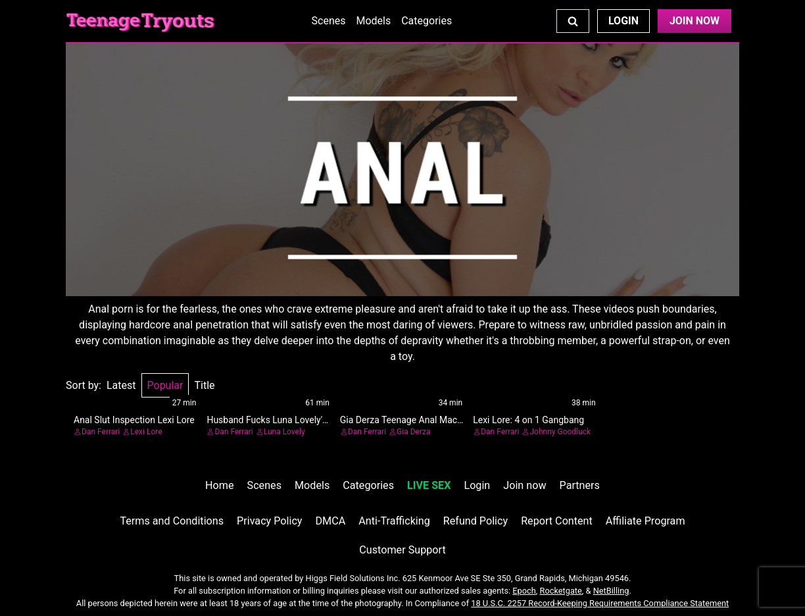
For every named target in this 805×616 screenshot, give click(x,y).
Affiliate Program (645, 521)
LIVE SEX (429, 485)
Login (623, 20)
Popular (165, 385)
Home (219, 485)
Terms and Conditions (172, 521)
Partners (580, 485)
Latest (121, 385)
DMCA (331, 521)
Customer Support (402, 550)
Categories (426, 20)
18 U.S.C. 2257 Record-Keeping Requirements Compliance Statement (600, 603)
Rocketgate (561, 591)
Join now (524, 485)
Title (204, 385)
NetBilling (611, 591)
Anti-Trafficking (394, 521)
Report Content (557, 521)
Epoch (524, 591)
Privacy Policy (269, 521)
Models (373, 20)
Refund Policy (475, 521)
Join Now (695, 20)
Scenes (329, 20)
